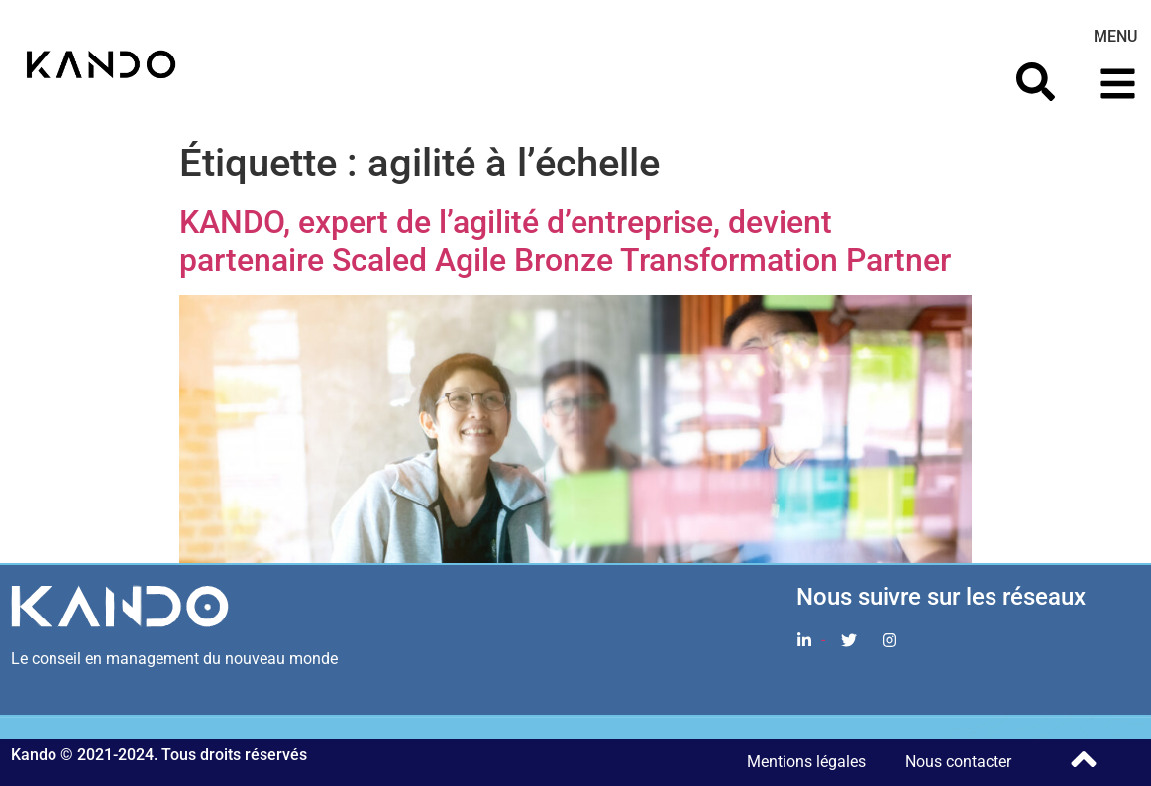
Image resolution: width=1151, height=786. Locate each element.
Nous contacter (958, 761)
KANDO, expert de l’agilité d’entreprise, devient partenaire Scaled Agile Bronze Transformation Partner (565, 241)
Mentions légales (806, 761)
